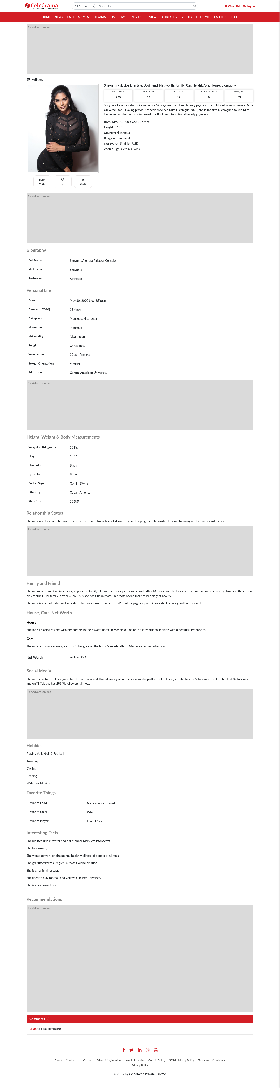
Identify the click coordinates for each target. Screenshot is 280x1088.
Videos (187, 17)
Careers (98, 1060)
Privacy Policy (158, 1066)
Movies (135, 17)
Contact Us (81, 1060)
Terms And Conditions (128, 1066)
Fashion (221, 17)
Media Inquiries (152, 1060)
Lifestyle (204, 17)
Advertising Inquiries (122, 1060)
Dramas (101, 17)
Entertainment (78, 17)
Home (45, 17)
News (58, 17)
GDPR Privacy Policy (205, 1060)
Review (151, 17)
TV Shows (118, 17)
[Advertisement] (134, 49)
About (64, 1060)
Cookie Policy (177, 1060)
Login (33, 1029)
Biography (169, 17)
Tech (235, 17)
